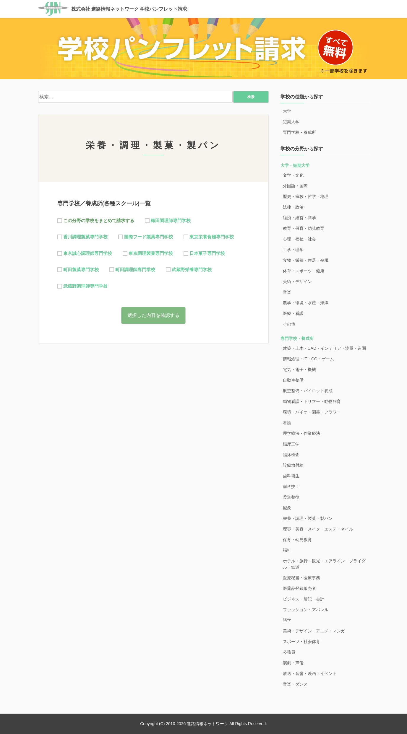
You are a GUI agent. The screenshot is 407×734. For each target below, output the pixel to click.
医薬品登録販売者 (299, 588)
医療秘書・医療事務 (301, 577)
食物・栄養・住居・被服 (305, 260)
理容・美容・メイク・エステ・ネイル (318, 529)
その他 (289, 324)
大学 (287, 111)
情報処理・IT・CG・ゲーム (308, 359)
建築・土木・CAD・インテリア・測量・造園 (324, 348)
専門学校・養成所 (299, 132)
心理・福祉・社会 (299, 239)
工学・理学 (293, 249)
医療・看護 (293, 313)
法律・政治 (293, 207)
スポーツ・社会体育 (301, 641)
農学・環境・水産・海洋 (305, 302)
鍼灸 (287, 507)
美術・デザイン (297, 281)
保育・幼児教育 (297, 539)
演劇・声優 (293, 662)
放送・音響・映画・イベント (310, 673)
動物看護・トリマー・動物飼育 (312, 401)
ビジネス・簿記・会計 (303, 599)
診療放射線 (293, 465)
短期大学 (291, 121)
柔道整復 (291, 497)
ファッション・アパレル (305, 609)
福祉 (287, 550)
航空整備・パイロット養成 (308, 390)
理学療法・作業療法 (301, 433)
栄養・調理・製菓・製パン (308, 518)
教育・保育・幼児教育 (303, 228)
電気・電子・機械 (299, 369)
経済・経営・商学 (299, 217)
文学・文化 (293, 175)
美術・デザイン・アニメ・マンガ (314, 631)
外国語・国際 (295, 185)
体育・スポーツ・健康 (303, 270)
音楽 (287, 292)
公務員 (289, 652)
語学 (287, 620)
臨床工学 (291, 444)
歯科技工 (291, 486)
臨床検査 (291, 454)
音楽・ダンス (295, 684)
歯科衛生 (291, 475)
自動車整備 (293, 380)
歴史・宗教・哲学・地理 (305, 196)
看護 (287, 422)
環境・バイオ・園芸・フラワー (312, 412)
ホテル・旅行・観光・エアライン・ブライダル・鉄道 (324, 564)
